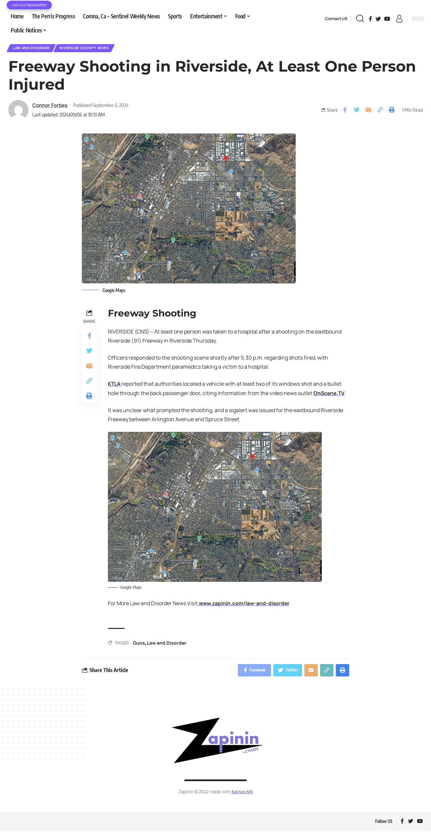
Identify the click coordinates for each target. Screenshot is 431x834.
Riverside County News (93, 48)
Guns (139, 644)
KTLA (115, 385)
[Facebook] (370, 19)
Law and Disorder (34, 48)
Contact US (336, 18)
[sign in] (399, 19)
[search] (360, 19)
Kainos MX (242, 794)
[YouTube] (387, 19)
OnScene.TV (329, 394)
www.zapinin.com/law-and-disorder (245, 604)
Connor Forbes (49, 106)
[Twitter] (378, 19)
